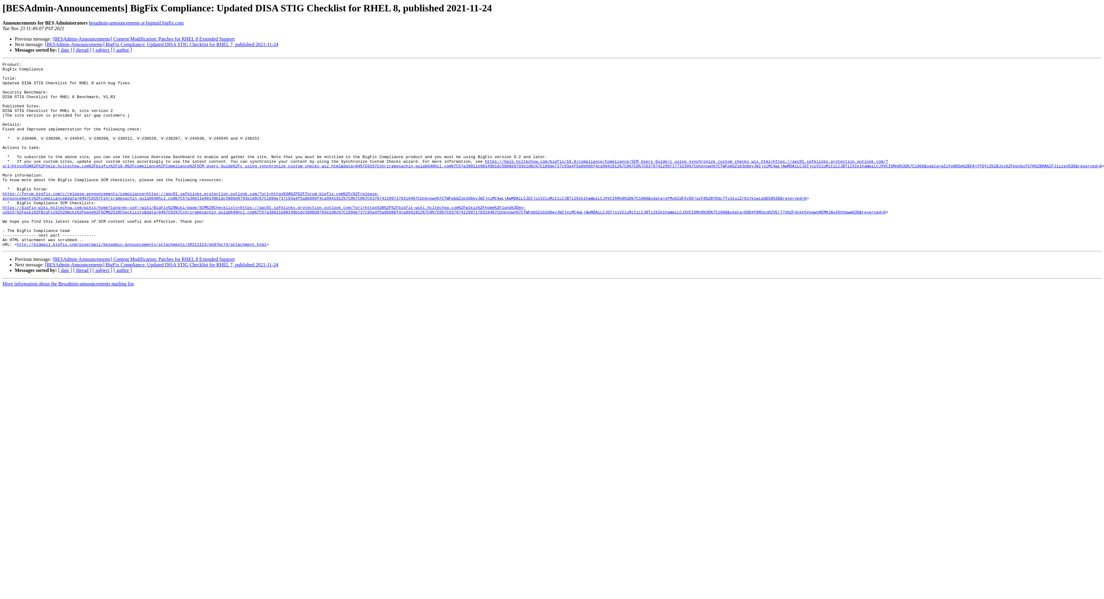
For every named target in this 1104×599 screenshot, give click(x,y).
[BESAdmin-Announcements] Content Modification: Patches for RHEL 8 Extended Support (144, 39)
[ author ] (123, 50)
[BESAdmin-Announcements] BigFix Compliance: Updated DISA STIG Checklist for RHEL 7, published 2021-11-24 (161, 44)
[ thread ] (82, 50)
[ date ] (65, 50)
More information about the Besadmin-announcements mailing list (68, 320)
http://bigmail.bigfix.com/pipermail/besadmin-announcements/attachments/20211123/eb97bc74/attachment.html (141, 281)
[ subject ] (102, 50)
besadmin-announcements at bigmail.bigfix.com (136, 23)
